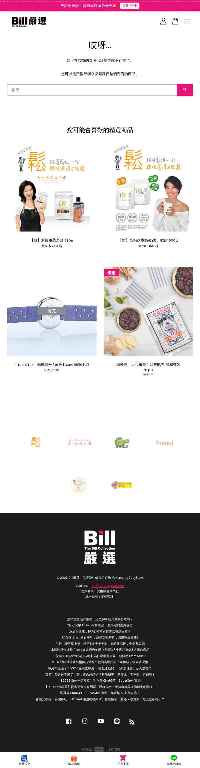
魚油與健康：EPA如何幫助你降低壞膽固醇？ (100, 631)
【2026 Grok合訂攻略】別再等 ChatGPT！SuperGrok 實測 (100, 681)
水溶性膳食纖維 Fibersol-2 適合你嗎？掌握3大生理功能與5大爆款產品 (100, 650)
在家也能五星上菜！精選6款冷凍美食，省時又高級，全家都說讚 (100, 644)
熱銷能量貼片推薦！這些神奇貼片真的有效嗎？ (100, 619)
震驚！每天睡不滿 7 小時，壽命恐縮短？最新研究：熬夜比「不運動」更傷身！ (100, 675)
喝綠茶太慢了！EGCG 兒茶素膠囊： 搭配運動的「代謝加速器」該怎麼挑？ (100, 668)
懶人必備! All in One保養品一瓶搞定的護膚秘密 (100, 625)
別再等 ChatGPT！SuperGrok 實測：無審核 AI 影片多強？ (100, 693)
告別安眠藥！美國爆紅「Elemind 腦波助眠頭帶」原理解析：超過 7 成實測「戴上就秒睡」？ (100, 699)
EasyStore (136, 578)
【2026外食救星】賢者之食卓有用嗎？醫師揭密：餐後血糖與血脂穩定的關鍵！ (100, 687)
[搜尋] (92, 90)
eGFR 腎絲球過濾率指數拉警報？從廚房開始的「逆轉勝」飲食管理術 (100, 662)
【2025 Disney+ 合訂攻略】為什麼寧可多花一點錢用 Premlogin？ (100, 656)
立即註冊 (129, 5)
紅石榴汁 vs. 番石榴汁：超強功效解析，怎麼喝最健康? (100, 637)
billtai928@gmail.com (108, 586)
